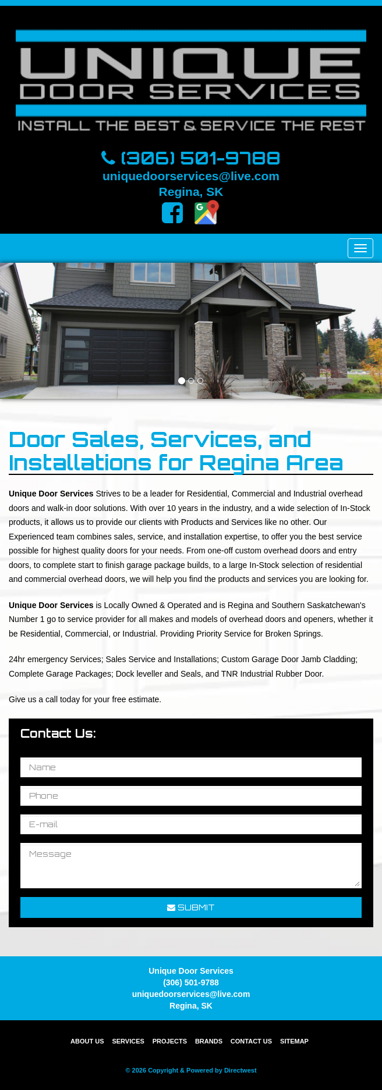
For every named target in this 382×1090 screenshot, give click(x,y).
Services (128, 1041)
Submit (191, 907)
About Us (87, 1041)
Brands (208, 1041)
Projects (170, 1041)
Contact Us (251, 1041)
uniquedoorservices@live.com (191, 176)
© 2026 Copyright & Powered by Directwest (190, 1070)
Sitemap (294, 1041)
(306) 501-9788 (191, 158)
